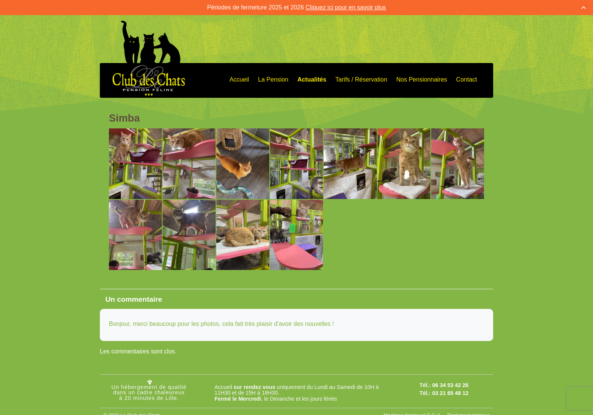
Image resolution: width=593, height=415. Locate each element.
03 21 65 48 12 (450, 391)
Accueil (239, 78)
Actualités (311, 78)
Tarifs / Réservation (361, 78)
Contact (466, 78)
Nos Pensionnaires (421, 78)
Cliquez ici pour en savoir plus (346, 6)
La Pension (273, 78)
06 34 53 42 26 (450, 384)
